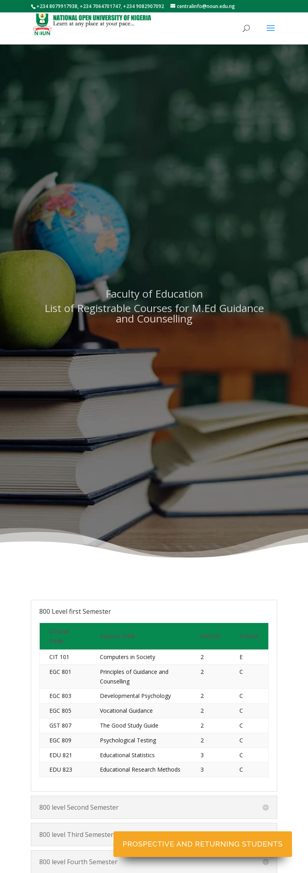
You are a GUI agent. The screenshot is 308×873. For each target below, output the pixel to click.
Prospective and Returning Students (203, 844)
